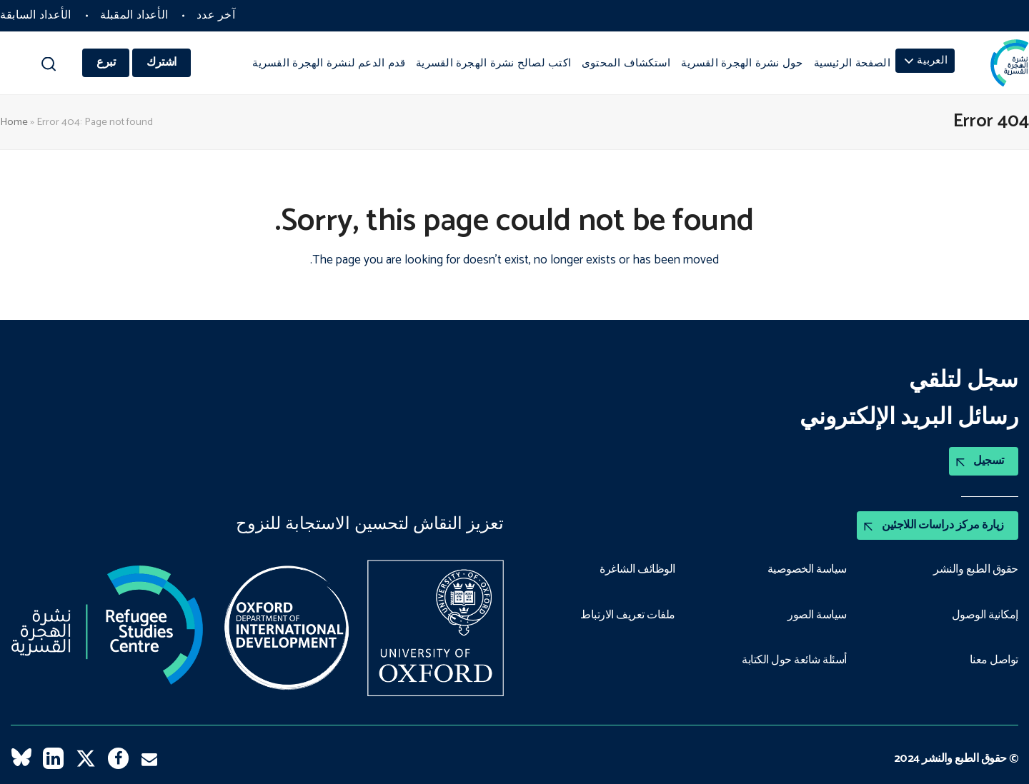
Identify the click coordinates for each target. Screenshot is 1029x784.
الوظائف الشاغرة (637, 569)
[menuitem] (925, 61)
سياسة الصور (817, 615)
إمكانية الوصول (985, 615)
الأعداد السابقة (35, 15)
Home (14, 122)
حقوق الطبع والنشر (975, 569)
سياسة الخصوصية (807, 569)
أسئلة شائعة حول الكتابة (794, 660)
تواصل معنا (994, 660)
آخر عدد (216, 15)
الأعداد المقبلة (134, 15)
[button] (48, 67)
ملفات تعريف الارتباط (627, 615)
